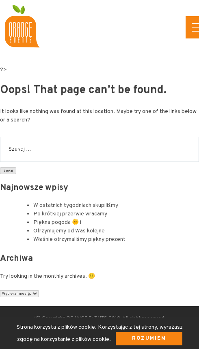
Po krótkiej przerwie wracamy (70, 214)
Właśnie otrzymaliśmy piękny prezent (79, 239)
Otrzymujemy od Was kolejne (69, 231)
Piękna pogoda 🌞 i (57, 222)
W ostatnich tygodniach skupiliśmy (75, 205)
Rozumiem (149, 338)
